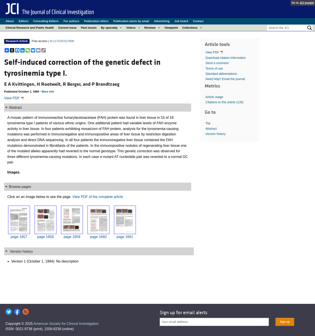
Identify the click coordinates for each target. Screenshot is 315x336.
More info (48, 91)
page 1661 (125, 237)
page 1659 (72, 237)
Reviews (150, 27)
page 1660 (98, 237)
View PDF (14, 98)
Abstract (211, 128)
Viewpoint (171, 27)
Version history (215, 134)
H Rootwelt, (50, 84)
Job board (181, 21)
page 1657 (19, 237)
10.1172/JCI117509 (61, 41)
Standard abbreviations (221, 73)
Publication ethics (96, 21)
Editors (23, 21)
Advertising (162, 21)
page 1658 (45, 237)
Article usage (214, 97)
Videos (130, 27)
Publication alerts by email (131, 21)
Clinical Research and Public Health (29, 27)
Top (207, 123)
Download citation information (225, 58)
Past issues (89, 27)
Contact (198, 21)
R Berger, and (77, 84)
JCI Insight (307, 2)
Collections (190, 27)
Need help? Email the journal (225, 79)
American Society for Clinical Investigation (66, 324)
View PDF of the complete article (97, 197)
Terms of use (214, 68)
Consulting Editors (46, 21)
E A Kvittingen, (20, 84)
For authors (71, 21)
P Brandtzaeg (105, 84)
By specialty (109, 27)
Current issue (67, 27)
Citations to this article (224, 102)
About (10, 21)
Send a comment (217, 63)
